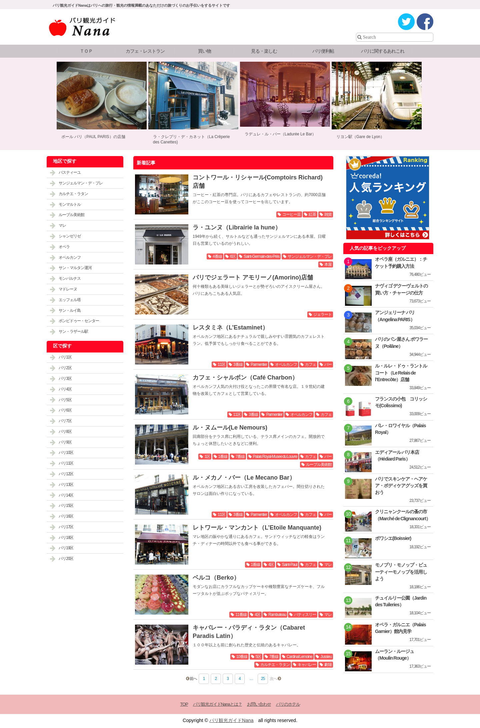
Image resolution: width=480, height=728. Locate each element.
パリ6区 (65, 410)
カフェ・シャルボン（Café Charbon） (245, 377)
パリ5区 (65, 400)
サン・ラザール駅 (73, 331)
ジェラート (322, 314)
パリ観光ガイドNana (231, 720)
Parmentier (259, 364)
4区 (271, 564)
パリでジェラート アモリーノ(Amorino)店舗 (253, 277)
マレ (328, 564)
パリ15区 (66, 505)
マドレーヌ (68, 289)
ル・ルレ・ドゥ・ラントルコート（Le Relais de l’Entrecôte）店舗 (401, 372)
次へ (273, 678)
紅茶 (312, 214)
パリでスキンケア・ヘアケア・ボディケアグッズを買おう (401, 485)
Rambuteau (277, 614)
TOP (184, 704)
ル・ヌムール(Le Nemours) (230, 427)
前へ (193, 678)
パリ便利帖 (323, 51)
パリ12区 (66, 474)
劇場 (328, 664)
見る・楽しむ (264, 51)
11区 (221, 364)
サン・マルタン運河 (75, 267)
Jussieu (326, 656)
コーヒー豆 (291, 214)
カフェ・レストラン (145, 51)
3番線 (238, 364)
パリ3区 (65, 378)
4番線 (217, 256)
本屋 (328, 264)
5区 (258, 656)
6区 (233, 256)
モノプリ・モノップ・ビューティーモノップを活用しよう (401, 571)
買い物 (204, 51)
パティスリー (305, 614)
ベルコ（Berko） (216, 577)
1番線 (223, 456)
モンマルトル (70, 204)
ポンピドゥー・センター (79, 320)
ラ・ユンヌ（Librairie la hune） (237, 227)
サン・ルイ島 (70, 310)
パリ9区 (65, 442)
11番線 (240, 614)
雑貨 (328, 214)
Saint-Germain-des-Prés (261, 256)
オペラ (64, 246)
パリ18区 (66, 537)
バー (328, 364)
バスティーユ (70, 172)
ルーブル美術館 (319, 464)
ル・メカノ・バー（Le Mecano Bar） (244, 477)
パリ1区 (65, 357)
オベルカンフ (286, 364)
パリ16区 (66, 516)
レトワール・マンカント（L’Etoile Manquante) (257, 527)
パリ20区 (66, 558)
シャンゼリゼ (70, 236)
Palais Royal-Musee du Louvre (275, 456)
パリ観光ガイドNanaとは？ (217, 704)
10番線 (241, 656)
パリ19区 (66, 548)
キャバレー (307, 664)
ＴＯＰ (86, 51)
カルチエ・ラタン (275, 664)
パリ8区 (65, 431)
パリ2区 (65, 368)
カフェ (310, 364)
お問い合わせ (259, 704)
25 (263, 678)
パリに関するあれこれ (382, 51)
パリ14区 (66, 495)
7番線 (240, 456)
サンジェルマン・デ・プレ (310, 256)
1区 (207, 456)
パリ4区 (65, 389)
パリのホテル (288, 704)
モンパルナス (70, 278)
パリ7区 (65, 421)
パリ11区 (66, 463)
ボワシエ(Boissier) (393, 538)
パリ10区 (66, 452)
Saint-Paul (289, 564)
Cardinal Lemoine (299, 656)
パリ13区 (66, 484)
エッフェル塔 (70, 299)
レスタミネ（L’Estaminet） (230, 327)
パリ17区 (66, 527)
